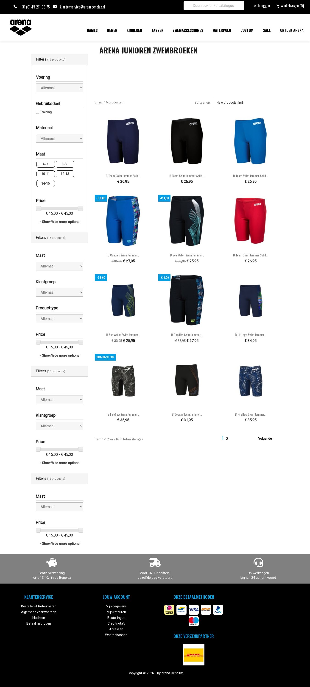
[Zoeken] (214, 5)
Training (46, 112)
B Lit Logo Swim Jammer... (250, 334)
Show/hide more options (60, 222)
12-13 (65, 174)
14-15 (45, 183)
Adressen (116, 629)
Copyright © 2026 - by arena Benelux (155, 673)
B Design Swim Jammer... (187, 414)
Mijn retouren (116, 612)
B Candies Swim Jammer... (123, 255)
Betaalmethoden (38, 623)
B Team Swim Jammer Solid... (123, 175)
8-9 (64, 164)
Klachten (38, 618)
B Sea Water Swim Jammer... (187, 255)
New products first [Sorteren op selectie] (246, 102)
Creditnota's (116, 623)
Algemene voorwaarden (38, 612)
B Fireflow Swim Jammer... (123, 414)
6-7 (45, 164)
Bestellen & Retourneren (38, 606)
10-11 (45, 174)
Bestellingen (116, 618)
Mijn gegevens (116, 606)
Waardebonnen (116, 635)
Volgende (267, 439)
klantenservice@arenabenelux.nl (82, 7)
